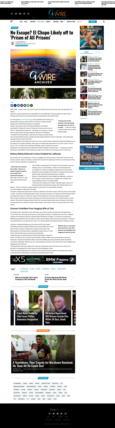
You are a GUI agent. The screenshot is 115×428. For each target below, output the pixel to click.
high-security (45, 268)
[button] (26, 21)
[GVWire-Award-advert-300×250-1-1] (92, 143)
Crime (75, 310)
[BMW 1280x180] (43, 264)
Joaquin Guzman (61, 268)
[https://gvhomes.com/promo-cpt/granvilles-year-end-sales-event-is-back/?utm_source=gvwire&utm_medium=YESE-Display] (92, 165)
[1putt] (92, 49)
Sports (14, 359)
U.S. (46, 310)
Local (48, 417)
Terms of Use (58, 420)
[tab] (86, 52)
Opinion (66, 417)
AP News (15, 28)
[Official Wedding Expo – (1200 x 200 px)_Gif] (43, 98)
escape (38, 268)
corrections (24, 268)
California (59, 417)
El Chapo (32, 268)
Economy (90, 63)
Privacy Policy (49, 420)
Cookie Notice (66, 420)
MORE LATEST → (84, 118)
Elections (90, 101)
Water (18, 310)
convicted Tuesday (26, 119)
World (89, 110)
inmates (53, 268)
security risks (24, 271)
